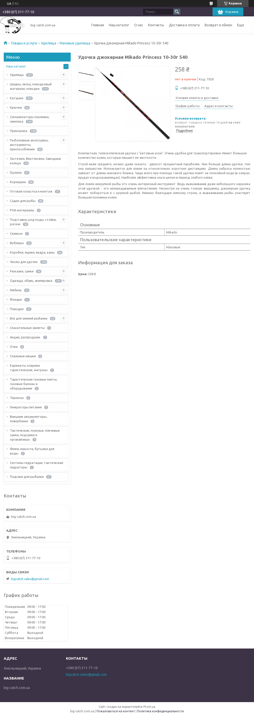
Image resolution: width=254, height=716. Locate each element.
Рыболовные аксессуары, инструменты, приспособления (29, 144)
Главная (97, 25)
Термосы (17, 397)
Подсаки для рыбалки (27, 476)
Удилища (48, 43)
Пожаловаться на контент (115, 711)
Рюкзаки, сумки (21, 271)
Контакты (156, 25)
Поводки (17, 309)
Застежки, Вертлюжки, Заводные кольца (35, 161)
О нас (138, 25)
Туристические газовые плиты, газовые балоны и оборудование (33, 384)
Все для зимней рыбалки (28, 318)
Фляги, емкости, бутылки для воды (32, 451)
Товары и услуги (24, 43)
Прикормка (18, 130)
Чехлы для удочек (24, 261)
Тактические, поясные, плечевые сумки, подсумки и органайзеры (35, 435)
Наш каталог (119, 25)
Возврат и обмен (218, 25)
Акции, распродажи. (25, 337)
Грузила (16, 172)
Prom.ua (149, 706)
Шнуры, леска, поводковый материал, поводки (31, 86)
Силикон (16, 233)
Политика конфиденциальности (160, 711)
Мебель (16, 290)
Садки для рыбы (22, 200)
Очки (14, 346)
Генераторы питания (26, 407)
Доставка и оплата (184, 25)
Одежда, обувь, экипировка (31, 280)
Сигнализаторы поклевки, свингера (29, 119)
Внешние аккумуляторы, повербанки (28, 419)
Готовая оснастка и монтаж (31, 191)
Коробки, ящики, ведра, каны (32, 252)
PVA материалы (22, 210)
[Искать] (176, 12)
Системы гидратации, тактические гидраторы (36, 465)
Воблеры (17, 243)
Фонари (16, 299)
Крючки (16, 107)
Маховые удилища (75, 43)
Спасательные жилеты (27, 327)
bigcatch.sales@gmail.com (30, 579)
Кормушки (18, 182)
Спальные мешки (23, 356)
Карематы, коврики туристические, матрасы (29, 368)
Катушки (16, 98)
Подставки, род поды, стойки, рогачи (33, 222)
